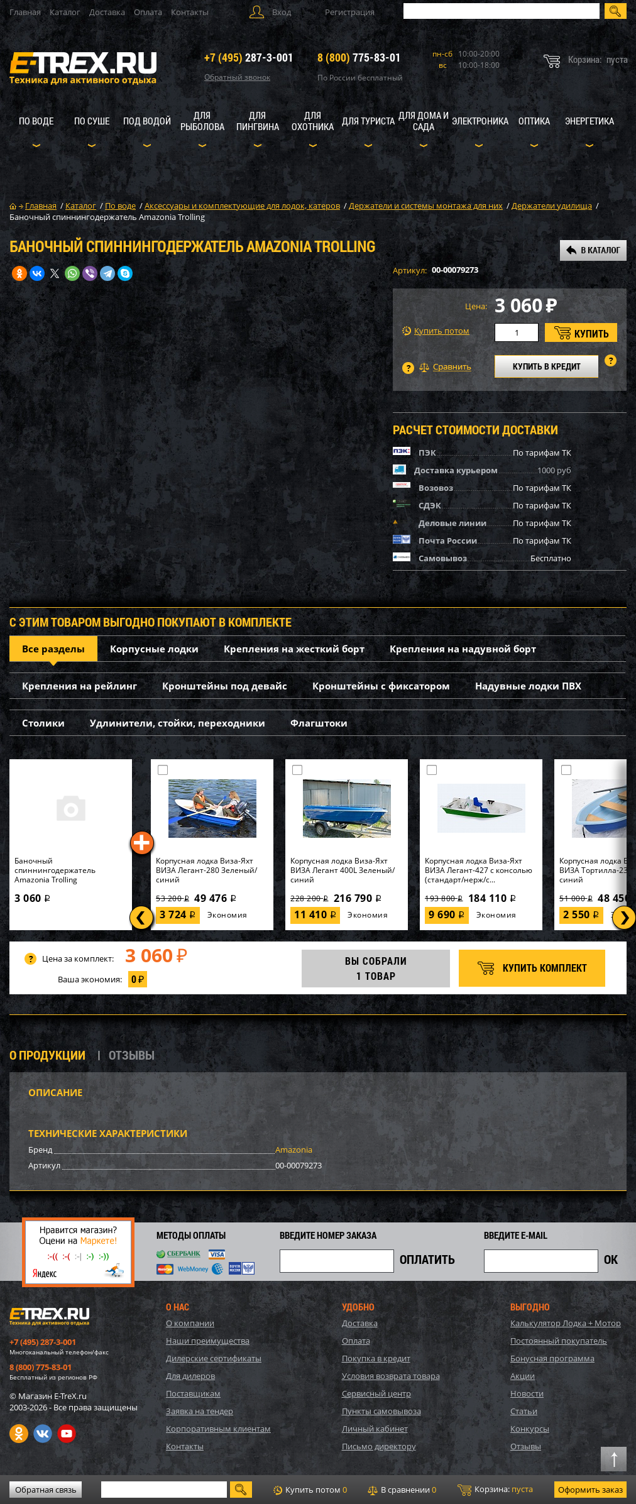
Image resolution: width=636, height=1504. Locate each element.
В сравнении (402, 1489)
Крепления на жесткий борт (294, 648)
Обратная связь (46, 1489)
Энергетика (589, 120)
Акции (522, 1375)
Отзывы (525, 1446)
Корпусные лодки (154, 648)
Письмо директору (379, 1446)
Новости (527, 1393)
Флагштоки (319, 722)
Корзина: (495, 1489)
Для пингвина (257, 121)
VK (42, 1433)
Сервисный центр (376, 1393)
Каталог (65, 12)
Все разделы (53, 648)
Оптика (534, 120)
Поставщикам (193, 1393)
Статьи (523, 1411)
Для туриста (368, 120)
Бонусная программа (552, 1358)
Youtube (66, 1433)
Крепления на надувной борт (463, 648)
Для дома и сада (423, 121)
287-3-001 (248, 57)
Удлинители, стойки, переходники (177, 722)
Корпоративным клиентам (218, 1428)
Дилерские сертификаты (213, 1358)
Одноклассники (18, 1433)
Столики (43, 722)
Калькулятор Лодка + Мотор (565, 1323)
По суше (91, 120)
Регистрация (350, 12)
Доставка (107, 12)
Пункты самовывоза (381, 1411)
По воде (36, 120)
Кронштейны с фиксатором (381, 685)
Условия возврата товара (391, 1375)
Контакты (190, 12)
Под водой (147, 120)
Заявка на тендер (199, 1411)
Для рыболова (202, 121)
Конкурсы (529, 1428)
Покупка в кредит (376, 1358)
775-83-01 (359, 57)
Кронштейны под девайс (224, 685)
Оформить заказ (590, 1489)
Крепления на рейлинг (79, 685)
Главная (25, 12)
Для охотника (313, 121)
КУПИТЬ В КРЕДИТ (547, 366)
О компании (190, 1323)
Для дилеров (190, 1375)
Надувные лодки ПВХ (528, 685)
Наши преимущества (207, 1340)
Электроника (480, 120)
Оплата (148, 12)
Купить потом (435, 331)
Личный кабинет (375, 1428)
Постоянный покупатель (558, 1340)
